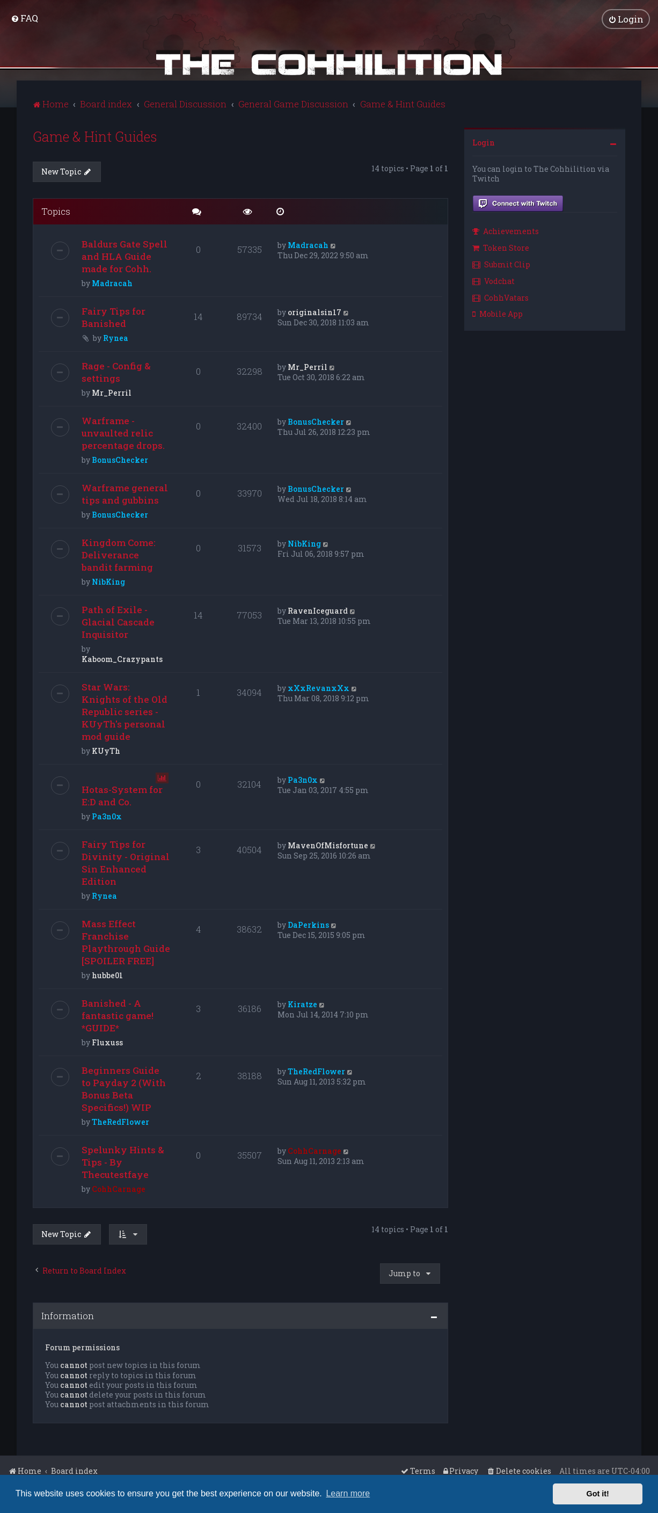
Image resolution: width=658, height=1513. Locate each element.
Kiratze (302, 1004)
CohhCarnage (118, 1188)
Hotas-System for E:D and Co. (122, 795)
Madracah (112, 283)
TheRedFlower (120, 1121)
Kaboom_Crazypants (122, 658)
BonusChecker (120, 459)
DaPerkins (308, 924)
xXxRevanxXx (318, 687)
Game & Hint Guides (95, 135)
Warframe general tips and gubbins (125, 493)
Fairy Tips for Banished (113, 316)
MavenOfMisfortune (328, 845)
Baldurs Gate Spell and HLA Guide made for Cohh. (124, 255)
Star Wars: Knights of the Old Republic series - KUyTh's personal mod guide (124, 711)
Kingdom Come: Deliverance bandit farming (119, 554)
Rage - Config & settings (116, 371)
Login (483, 141)
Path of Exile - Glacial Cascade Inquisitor (118, 621)
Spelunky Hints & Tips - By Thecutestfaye (123, 1161)
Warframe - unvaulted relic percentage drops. (123, 432)
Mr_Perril (111, 392)
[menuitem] (24, 18)
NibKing (108, 581)
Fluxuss (107, 1042)
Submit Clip (501, 263)
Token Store (500, 247)
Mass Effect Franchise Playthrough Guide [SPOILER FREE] (126, 941)
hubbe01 (107, 975)
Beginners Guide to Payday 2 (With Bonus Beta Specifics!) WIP (124, 1088)
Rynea (115, 337)
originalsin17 (314, 312)
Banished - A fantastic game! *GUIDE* (117, 1015)
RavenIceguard (318, 610)
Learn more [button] (348, 1493)
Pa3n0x (107, 816)
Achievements (505, 231)
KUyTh (106, 750)
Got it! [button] (598, 1493)
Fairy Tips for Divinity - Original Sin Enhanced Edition (126, 862)
